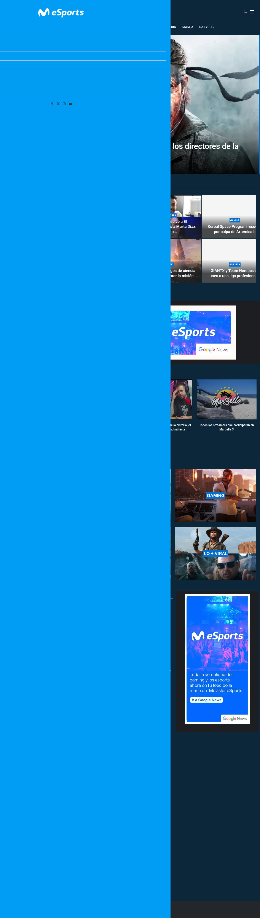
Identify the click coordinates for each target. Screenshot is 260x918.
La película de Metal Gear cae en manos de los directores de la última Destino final (130, 150)
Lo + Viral (206, 27)
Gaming (106, 27)
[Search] (245, 12)
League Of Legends (60, 27)
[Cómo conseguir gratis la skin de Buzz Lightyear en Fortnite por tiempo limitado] (70, 239)
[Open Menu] (252, 12)
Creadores (146, 27)
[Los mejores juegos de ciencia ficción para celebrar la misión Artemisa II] (169, 261)
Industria (168, 27)
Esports (87, 27)
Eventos (125, 27)
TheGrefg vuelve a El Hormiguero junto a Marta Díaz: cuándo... (169, 226)
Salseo (187, 27)
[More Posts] (89, 878)
